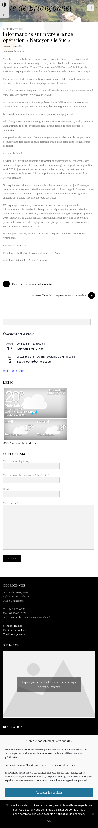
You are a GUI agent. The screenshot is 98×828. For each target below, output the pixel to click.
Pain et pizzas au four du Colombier (27, 284)
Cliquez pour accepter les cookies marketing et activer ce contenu (49, 684)
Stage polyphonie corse (34, 361)
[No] (92, 814)
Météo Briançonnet (12, 443)
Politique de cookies (14, 630)
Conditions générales (15, 634)
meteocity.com (30, 443)
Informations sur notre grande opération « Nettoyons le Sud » (38, 37)
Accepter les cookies (49, 792)
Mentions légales (12, 625)
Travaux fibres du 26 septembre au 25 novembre (63, 295)
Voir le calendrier (14, 371)
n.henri (6, 46)
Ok (49, 820)
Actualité (16, 46)
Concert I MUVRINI (30, 349)
